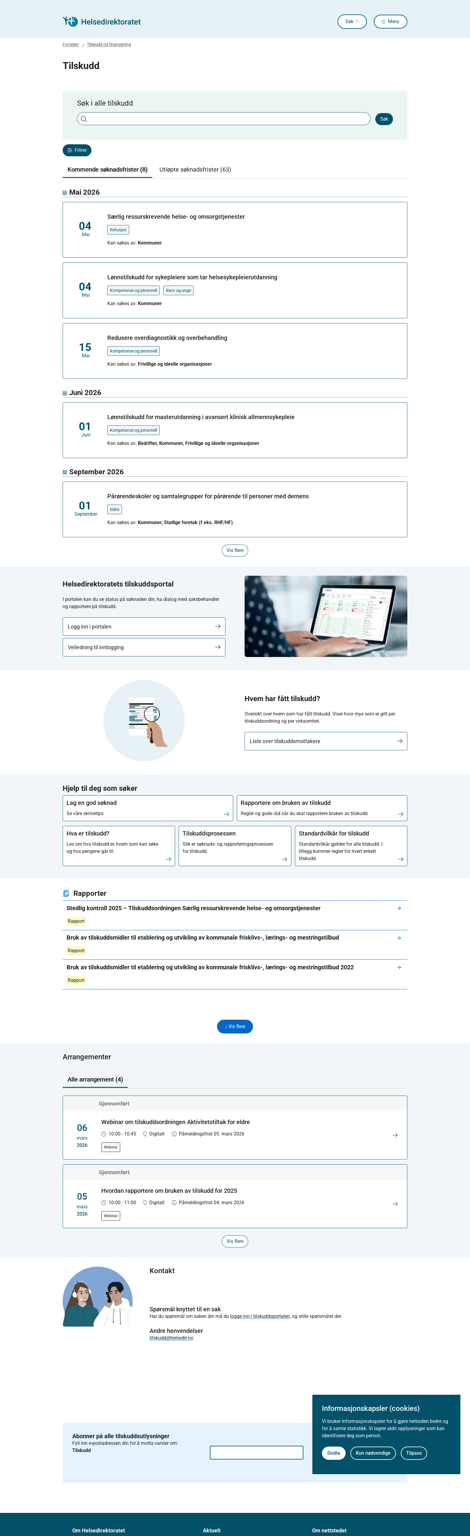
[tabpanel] (235, 372)
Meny (394, 21)
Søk (343, 21)
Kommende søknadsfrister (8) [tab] (107, 169)
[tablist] (235, 169)
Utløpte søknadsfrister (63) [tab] (195, 169)
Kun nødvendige (373, 1453)
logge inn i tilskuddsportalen (260, 1317)
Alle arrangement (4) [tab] (95, 1080)
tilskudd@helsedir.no (171, 1338)
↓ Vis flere (235, 1027)
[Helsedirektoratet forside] (106, 21)
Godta (333, 1453)
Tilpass (414, 1453)
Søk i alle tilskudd (105, 103)
